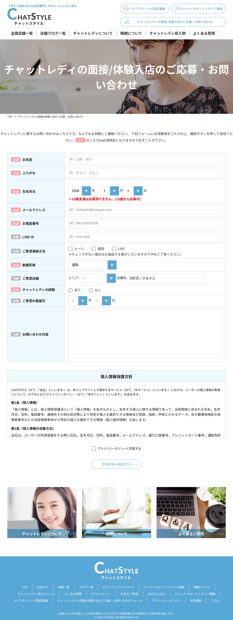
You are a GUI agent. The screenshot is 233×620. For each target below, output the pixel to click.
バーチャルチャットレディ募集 (164, 586)
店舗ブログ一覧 (53, 33)
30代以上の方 (156, 591)
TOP (9, 116)
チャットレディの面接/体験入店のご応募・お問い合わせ (50, 116)
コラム (215, 597)
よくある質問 (204, 33)
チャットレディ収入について (36, 591)
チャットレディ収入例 (167, 33)
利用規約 (196, 597)
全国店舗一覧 (22, 33)
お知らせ (43, 586)
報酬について (131, 33)
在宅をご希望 (129, 591)
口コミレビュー (101, 591)
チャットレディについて (93, 33)
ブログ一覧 (86, 586)
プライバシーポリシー (166, 597)
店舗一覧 (64, 586)
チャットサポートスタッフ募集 (195, 591)
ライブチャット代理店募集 (30, 597)
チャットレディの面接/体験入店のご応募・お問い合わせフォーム (100, 597)
